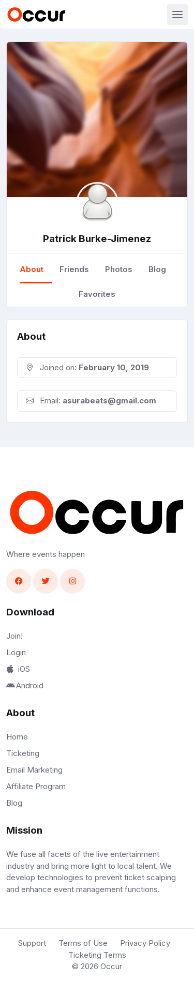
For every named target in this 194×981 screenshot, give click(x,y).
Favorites (97, 294)
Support (32, 943)
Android (24, 685)
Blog (157, 269)
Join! (14, 636)
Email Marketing (34, 770)
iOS (18, 669)
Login (16, 652)
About (31, 269)
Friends (74, 269)
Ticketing (22, 753)
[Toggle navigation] (177, 14)
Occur (111, 966)
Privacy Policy (145, 943)
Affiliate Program (36, 786)
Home (17, 737)
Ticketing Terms (97, 955)
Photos (118, 269)
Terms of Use (83, 943)
